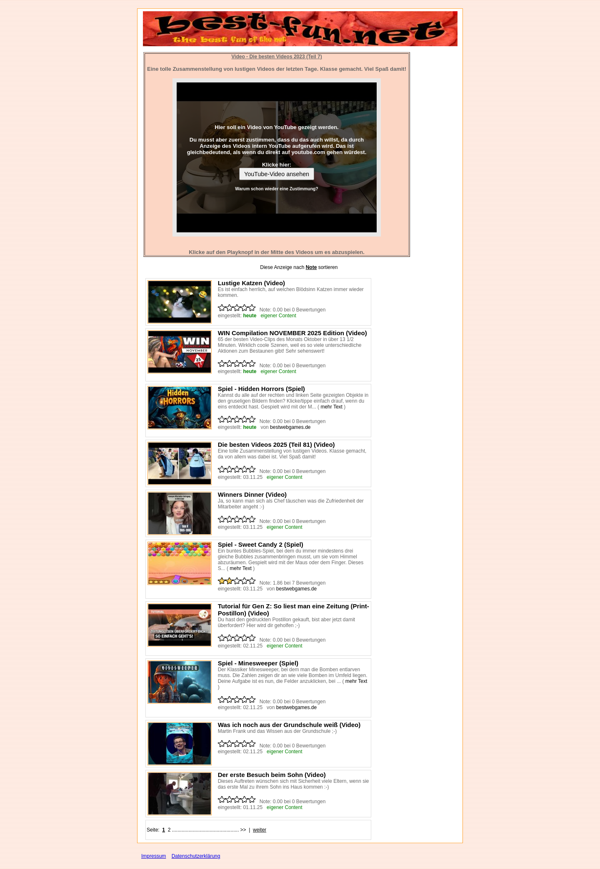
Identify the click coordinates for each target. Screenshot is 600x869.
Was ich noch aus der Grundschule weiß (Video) (289, 724)
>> (243, 830)
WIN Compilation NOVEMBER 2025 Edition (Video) (292, 332)
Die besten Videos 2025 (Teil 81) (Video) (276, 444)
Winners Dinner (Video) (252, 494)
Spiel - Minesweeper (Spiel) (258, 663)
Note (311, 267)
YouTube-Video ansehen (276, 174)
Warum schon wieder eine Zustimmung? (276, 189)
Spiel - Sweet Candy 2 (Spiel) (260, 544)
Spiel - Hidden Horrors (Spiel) (261, 388)
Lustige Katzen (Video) (251, 282)
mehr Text (331, 407)
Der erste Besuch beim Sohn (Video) (272, 774)
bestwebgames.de (290, 427)
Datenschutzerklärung (196, 856)
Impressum (153, 856)
